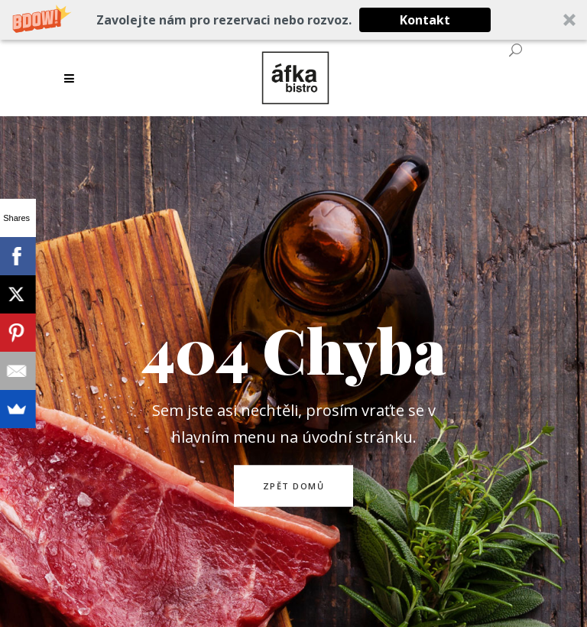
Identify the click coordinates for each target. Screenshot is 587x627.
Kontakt (425, 19)
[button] (293, 20)
